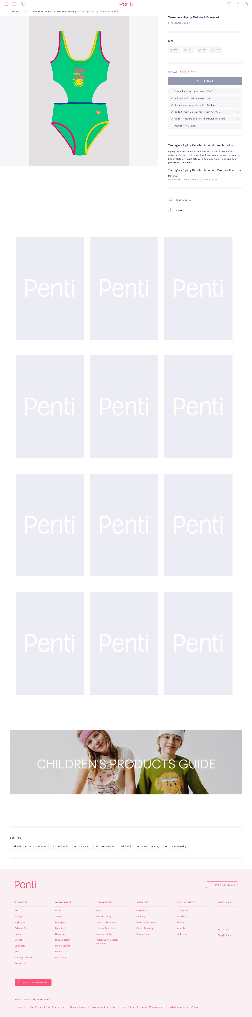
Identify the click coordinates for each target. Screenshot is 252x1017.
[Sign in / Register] (237, 4)
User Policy (128, 1007)
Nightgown (20, 922)
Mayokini (60, 928)
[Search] (14, 4)
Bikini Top (60, 934)
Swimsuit (60, 916)
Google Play (224, 935)
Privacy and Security (103, 1007)
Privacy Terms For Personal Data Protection (39, 1007)
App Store (223, 929)
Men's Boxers (62, 945)
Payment (141, 910)
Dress (58, 951)
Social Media (186, 902)
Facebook (182, 916)
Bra (17, 910)
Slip (17, 951)
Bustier (19, 934)
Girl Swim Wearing (66, 11)
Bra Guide (20, 963)
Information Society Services (107, 942)
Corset (18, 940)
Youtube (181, 928)
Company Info (104, 934)
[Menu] (6, 4)
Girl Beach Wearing (148, 846)
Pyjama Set (21, 928)
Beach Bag (61, 957)
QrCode (225, 917)
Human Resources (106, 928)
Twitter (181, 922)
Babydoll (20, 945)
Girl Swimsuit (60, 846)
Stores (99, 910)
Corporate (104, 902)
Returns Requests (146, 922)
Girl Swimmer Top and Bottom (29, 846)
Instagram (182, 910)
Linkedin (181, 934)
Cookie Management (152, 1007)
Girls (25, 11)
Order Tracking (144, 928)
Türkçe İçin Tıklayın (224, 884)
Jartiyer (19, 916)
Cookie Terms (77, 1007)
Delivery (141, 916)
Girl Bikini (125, 846)
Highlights (63, 902)
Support (142, 902)
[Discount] (22, 4)
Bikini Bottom (62, 940)
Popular (21, 902)
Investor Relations (106, 922)
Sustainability (103, 916)
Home (15, 11)
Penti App (224, 902)
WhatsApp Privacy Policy (184, 1007)
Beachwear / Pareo (42, 11)
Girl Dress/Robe (105, 846)
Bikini (58, 910)
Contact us (142, 934)
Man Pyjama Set (24, 957)
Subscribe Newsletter (35, 982)
